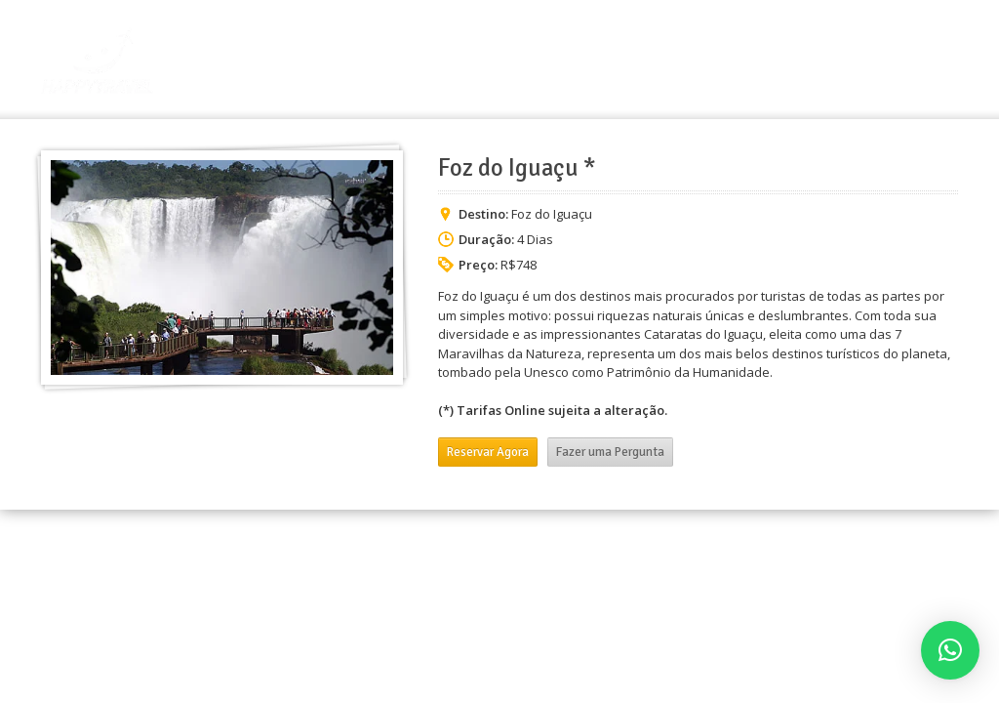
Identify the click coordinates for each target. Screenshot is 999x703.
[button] (950, 650)
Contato (924, 64)
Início (623, 64)
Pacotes (781, 64)
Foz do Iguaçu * (517, 168)
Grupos (852, 64)
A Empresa (698, 64)
